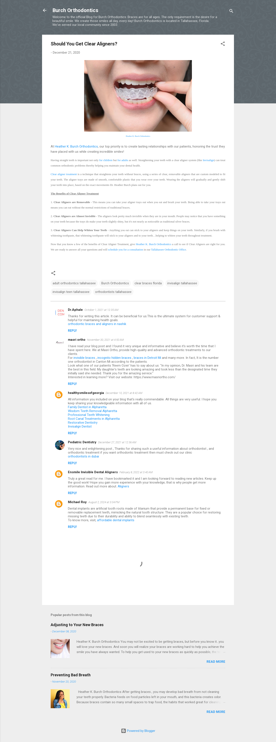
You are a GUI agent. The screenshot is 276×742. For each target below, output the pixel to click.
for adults (123, 160)
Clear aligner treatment (64, 174)
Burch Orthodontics (75, 10)
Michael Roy (77, 502)
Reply (72, 330)
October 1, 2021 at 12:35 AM (101, 309)
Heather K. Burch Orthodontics (138, 136)
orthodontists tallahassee (113, 292)
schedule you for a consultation (125, 249)
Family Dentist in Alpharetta (87, 407)
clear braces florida (148, 283)
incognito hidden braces (114, 358)
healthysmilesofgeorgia (86, 393)
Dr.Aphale (75, 310)
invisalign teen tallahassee (71, 292)
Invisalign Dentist (80, 426)
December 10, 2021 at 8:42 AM (124, 393)
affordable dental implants (115, 520)
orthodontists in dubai (83, 456)
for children (105, 160)
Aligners (123, 486)
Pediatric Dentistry (82, 442)
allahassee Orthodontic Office (169, 249)
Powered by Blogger (138, 731)
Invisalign (208, 160)
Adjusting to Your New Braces (77, 624)
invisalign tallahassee (182, 283)
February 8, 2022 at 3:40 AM (136, 472)
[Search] (231, 11)
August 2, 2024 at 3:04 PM (103, 502)
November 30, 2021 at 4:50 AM (105, 339)
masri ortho (76, 340)
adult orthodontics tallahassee (74, 283)
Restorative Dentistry (82, 423)
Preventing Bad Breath (71, 675)
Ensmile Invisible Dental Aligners (93, 472)
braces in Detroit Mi (148, 358)
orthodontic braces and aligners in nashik (97, 324)
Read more (216, 662)
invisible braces (85, 358)
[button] (222, 44)
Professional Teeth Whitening (89, 415)
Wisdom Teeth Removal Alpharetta (92, 411)
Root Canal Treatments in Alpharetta (94, 419)
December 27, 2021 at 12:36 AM (117, 442)
